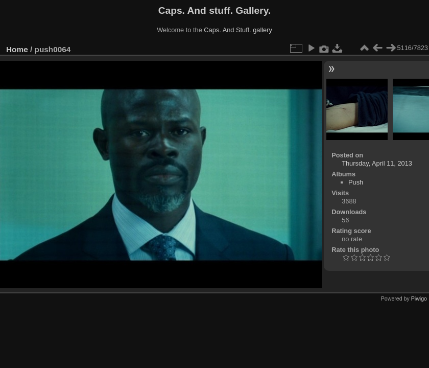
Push (355, 182)
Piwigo (419, 298)
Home (17, 49)
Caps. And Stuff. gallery (238, 30)
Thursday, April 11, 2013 (377, 163)
